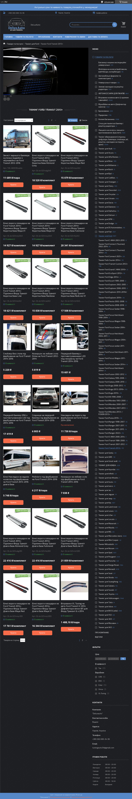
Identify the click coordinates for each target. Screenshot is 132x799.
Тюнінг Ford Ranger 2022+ (109, 433)
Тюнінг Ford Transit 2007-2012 (111, 444)
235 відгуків (109, 2)
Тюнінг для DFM (105, 219)
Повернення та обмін (75, 37)
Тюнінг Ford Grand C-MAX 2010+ (112, 269)
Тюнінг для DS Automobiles (110, 227)
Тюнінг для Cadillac (106, 177)
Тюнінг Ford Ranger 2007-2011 (111, 425)
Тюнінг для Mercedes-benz (110, 536)
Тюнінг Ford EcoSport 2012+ (110, 273)
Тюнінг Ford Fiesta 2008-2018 (111, 305)
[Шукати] (114, 24)
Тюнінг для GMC (105, 457)
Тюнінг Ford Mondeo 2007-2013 (111, 408)
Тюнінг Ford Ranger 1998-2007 (111, 422)
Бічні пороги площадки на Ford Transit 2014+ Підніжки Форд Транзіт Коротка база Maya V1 (16, 227)
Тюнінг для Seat (105, 573)
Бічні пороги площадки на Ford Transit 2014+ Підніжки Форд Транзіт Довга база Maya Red (16, 607)
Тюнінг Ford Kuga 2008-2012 (110, 385)
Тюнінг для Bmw (105, 161)
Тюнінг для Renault (106, 569)
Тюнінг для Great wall (107, 461)
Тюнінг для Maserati (107, 523)
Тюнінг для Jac (104, 490)
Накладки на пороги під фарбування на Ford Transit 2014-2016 (74, 417)
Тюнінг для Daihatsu (107, 211)
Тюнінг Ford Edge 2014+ (108, 277)
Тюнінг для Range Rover (108, 565)
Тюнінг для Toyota (106, 594)
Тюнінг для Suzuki (106, 590)
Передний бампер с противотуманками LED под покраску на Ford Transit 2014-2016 (73, 357)
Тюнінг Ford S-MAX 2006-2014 (111, 437)
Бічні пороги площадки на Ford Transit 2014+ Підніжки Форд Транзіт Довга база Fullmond (45, 542)
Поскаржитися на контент (60, 797)
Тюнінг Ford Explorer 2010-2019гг (112, 292)
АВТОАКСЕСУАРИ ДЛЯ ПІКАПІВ (111, 93)
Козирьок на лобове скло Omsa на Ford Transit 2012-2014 (45, 356)
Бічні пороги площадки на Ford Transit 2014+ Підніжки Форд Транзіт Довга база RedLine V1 (74, 542)
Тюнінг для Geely (105, 453)
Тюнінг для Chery (105, 186)
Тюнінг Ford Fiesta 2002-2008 (111, 301)
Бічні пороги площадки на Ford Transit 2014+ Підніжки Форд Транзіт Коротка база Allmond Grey (45, 160)
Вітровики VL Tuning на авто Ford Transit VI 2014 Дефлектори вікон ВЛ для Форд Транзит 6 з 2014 (74, 607)
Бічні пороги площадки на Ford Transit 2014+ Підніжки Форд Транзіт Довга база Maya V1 (45, 607)
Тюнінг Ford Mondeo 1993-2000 (112, 400)
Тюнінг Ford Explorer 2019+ (110, 297)
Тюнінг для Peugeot (107, 556)
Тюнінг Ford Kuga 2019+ (108, 393)
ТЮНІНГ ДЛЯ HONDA (107, 465)
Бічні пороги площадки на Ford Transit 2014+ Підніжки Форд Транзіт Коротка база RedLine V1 (74, 292)
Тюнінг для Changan (107, 182)
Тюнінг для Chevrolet (107, 190)
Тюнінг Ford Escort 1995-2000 (111, 281)
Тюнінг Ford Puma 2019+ (108, 418)
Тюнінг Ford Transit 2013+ (109, 448)
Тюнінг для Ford (32, 44)
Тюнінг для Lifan (105, 515)
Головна (9, 37)
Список (84, 120)
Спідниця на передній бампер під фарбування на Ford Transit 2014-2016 (45, 417)
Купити (13, 185)
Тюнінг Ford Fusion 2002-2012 (111, 374)
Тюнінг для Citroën (106, 198)
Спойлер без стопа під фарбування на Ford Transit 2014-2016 (17, 356)
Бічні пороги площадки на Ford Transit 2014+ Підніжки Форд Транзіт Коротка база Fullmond (74, 227)
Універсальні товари (107, 82)
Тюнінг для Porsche (106, 561)
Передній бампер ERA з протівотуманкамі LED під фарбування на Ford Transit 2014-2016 (17, 419)
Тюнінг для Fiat (105, 232)
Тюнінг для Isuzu (105, 482)
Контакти (57, 37)
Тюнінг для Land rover (107, 507)
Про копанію (44, 37)
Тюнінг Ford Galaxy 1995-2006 (111, 378)
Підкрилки (102, 115)
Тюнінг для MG (104, 532)
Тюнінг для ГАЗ (105, 615)
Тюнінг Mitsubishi (106, 544)
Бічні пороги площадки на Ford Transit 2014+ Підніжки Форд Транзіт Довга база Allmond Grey (16, 542)
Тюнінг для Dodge (106, 223)
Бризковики (103, 111)
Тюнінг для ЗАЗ (105, 619)
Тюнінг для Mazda (106, 527)
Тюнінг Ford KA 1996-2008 (109, 397)
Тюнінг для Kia (104, 502)
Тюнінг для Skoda (106, 577)
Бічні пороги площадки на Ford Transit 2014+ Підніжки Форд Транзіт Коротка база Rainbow (45, 292)
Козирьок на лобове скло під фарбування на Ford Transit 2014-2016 (74, 479)
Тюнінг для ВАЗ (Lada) (108, 611)
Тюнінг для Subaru (106, 586)
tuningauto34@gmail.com (103, 747)
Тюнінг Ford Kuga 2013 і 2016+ (111, 389)
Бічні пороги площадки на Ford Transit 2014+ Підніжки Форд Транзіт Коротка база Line (16, 292)
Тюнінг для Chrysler (107, 194)
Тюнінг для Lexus (106, 511)
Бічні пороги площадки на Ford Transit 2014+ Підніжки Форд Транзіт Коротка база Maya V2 (45, 227)
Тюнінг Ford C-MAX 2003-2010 (111, 240)
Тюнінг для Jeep (105, 498)
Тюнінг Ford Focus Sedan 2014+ (112, 364)
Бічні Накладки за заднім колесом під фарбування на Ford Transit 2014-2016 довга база (16, 480)
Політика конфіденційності (82, 797)
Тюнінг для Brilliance (107, 165)
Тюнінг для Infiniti (106, 473)
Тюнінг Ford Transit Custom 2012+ (113, 264)
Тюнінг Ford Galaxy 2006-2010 (111, 382)
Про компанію (102, 632)
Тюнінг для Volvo (105, 606)
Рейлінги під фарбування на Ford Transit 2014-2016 (45, 477)
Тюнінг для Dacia (105, 202)
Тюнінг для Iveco (105, 486)
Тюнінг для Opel (105, 552)
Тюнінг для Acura (105, 153)
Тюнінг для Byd (105, 173)
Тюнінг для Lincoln (106, 519)
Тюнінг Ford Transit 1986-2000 (111, 440)
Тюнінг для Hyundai (106, 469)
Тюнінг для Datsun (106, 215)
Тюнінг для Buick (105, 169)
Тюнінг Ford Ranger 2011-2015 (111, 429)
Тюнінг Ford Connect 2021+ (110, 256)
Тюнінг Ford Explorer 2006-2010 (112, 288)
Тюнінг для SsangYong (108, 581)
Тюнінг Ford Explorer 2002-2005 (112, 284)
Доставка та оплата (98, 37)
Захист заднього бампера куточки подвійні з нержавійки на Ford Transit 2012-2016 (16, 159)
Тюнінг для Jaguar (106, 494)
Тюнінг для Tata (105, 602)
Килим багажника (106, 119)
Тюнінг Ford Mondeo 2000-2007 (112, 404)
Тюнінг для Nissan (106, 548)
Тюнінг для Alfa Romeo (108, 157)
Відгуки (99, 637)
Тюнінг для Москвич (107, 623)
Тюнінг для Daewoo (107, 207)
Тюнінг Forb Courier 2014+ (109, 260)
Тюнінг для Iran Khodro (108, 478)
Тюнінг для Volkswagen (108, 598)
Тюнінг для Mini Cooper (108, 540)
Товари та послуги (24, 37)
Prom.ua (79, 795)
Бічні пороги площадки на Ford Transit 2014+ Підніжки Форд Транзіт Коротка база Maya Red (74, 159)
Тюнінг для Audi (105, 148)
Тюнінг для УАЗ (105, 627)
